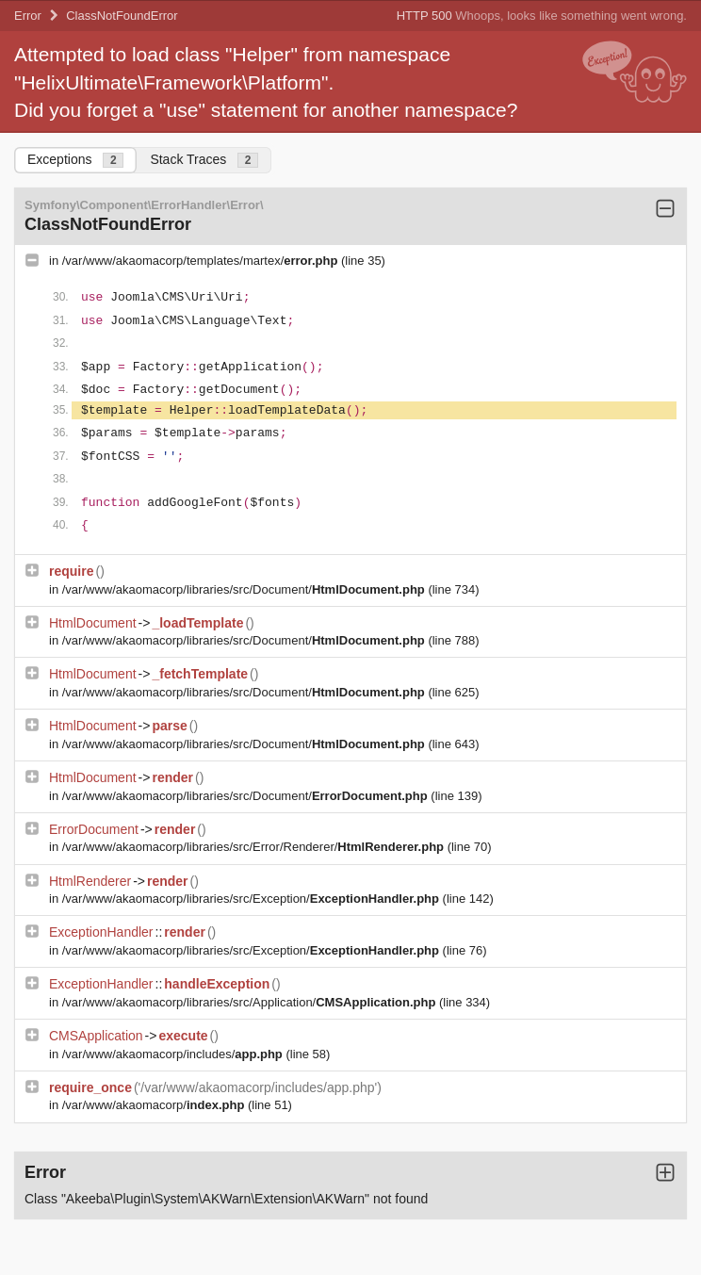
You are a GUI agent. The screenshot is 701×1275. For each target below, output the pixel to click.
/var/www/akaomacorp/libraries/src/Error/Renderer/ (255, 847)
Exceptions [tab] (75, 160)
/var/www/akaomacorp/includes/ (174, 1054)
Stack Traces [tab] (204, 160)
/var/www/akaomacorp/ (155, 1105)
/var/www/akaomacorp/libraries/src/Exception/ (252, 898)
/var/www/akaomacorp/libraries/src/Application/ (250, 1002)
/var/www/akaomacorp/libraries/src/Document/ (245, 589)
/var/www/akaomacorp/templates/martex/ (201, 260)
